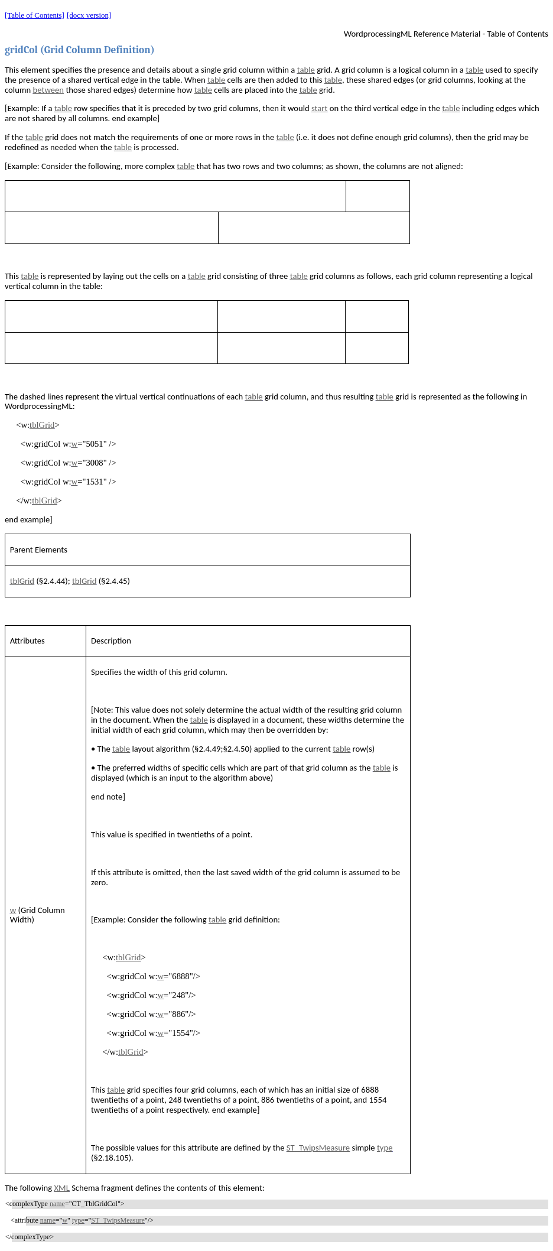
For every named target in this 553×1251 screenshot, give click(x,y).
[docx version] (89, 15)
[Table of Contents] (34, 15)
